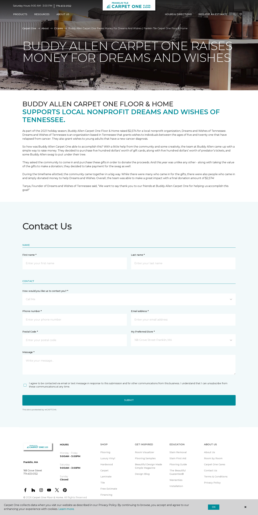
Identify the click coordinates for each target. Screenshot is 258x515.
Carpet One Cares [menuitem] (214, 464)
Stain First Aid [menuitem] (177, 458)
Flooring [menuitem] (105, 452)
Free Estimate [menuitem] (108, 488)
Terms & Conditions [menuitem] (216, 476)
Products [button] (20, 14)
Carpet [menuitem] (104, 470)
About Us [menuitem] (209, 452)
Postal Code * (30, 332)
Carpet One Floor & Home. (48, 497)
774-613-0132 (63, 5)
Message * (28, 352)
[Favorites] (241, 14)
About (45, 28)
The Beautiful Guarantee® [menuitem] (177, 472)
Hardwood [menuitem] (106, 464)
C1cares (58, 28)
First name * (29, 255)
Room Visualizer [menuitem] (144, 452)
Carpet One (29, 28)
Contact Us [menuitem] (210, 470)
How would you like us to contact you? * (45, 291)
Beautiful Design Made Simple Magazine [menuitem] (148, 466)
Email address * (140, 311)
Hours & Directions (178, 14)
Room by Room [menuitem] (213, 458)
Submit (129, 400)
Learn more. (66, 509)
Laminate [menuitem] (106, 476)
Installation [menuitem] (176, 486)
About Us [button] (62, 14)
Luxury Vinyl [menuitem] (107, 458)
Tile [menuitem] (102, 482)
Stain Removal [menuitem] (178, 452)
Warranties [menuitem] (175, 480)
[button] (234, 14)
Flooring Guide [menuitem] (178, 464)
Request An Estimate (212, 14)
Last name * (138, 255)
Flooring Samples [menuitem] (145, 458)
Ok (213, 506)
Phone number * (32, 311)
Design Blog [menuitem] (142, 473)
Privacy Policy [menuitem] (212, 482)
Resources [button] (42, 14)
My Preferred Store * (143, 332)
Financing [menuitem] (106, 494)
